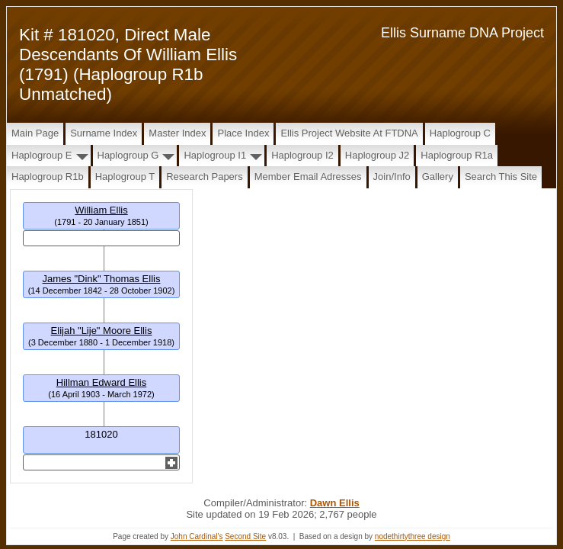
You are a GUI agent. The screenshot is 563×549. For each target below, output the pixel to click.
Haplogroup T (125, 176)
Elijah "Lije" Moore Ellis (101, 330)
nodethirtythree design (412, 536)
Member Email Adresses (308, 176)
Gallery (437, 176)
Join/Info (392, 176)
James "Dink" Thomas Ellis (102, 278)
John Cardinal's (197, 536)
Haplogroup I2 (302, 155)
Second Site (245, 536)
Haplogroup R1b (47, 176)
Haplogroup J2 (377, 155)
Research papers (204, 176)
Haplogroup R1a (457, 155)
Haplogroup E (41, 155)
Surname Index (103, 133)
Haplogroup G (128, 155)
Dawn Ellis (335, 503)
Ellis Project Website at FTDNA (348, 133)
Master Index (177, 133)
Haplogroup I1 (215, 155)
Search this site (501, 176)
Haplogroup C (460, 133)
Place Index (243, 133)
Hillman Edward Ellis (101, 382)
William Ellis (101, 210)
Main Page (35, 133)
